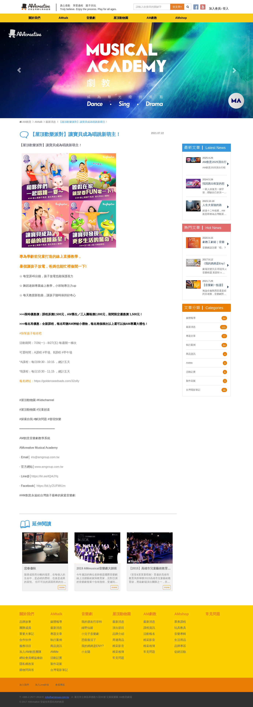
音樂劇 (90, 17)
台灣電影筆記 (193, 389)
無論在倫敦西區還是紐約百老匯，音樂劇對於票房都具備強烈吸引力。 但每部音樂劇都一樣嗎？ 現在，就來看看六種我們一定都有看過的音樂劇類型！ (214, 292)
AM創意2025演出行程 (214, 167)
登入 (226, 8)
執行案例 (191, 345)
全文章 (177, 6)
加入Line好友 (42, 684)
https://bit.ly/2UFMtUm (51, 485)
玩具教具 (180, 627)
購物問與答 (26, 669)
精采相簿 (118, 651)
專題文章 (191, 336)
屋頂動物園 (121, 17)
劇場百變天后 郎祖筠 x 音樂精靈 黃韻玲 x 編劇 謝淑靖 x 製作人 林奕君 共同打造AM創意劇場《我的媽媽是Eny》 (214, 271)
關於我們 (34, 17)
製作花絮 (191, 380)
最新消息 (51, 121)
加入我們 (24, 684)
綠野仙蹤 (87, 627)
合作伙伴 (25, 639)
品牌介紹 (118, 633)
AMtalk (63, 17)
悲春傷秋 (30, 568)
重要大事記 (26, 633)
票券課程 (180, 621)
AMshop (181, 17)
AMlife (189, 362)
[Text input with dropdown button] (151, 7)
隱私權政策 (26, 663)
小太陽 (85, 651)
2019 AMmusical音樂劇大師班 (97, 568)
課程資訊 (149, 627)
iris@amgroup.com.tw (45, 457)
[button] (19, 70)
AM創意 (25, 121)
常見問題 (118, 657)
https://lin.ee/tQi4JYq (44, 476)
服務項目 (25, 645)
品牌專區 (180, 645)
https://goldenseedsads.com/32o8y (56, 381)
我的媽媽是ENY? (92, 645)
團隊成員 (25, 627)
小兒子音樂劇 (90, 633)
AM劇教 (151, 17)
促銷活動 (180, 651)
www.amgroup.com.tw (49, 466)
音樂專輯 (180, 633)
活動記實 (191, 371)
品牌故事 (25, 621)
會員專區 (60, 684)
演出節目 (118, 627)
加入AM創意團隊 (30, 651)
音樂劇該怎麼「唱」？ (214, 247)
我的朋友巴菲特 (91, 621)
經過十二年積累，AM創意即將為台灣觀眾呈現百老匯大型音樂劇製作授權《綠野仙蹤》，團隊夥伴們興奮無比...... (214, 212)
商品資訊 (191, 353)
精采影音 (118, 645)
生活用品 (180, 639)
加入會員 (215, 8)
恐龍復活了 (88, 639)
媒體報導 (191, 318)
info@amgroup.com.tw (57, 697)
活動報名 (149, 633)
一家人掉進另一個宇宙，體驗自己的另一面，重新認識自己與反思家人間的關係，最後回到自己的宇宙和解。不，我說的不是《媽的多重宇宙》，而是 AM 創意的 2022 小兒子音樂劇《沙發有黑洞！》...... (214, 191)
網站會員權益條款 (31, 657)
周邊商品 (118, 639)
